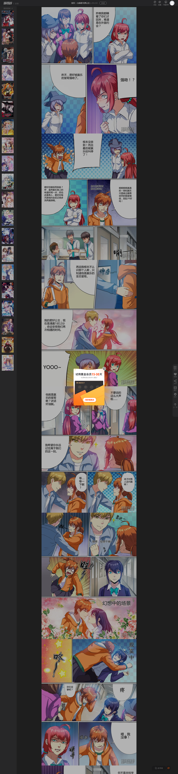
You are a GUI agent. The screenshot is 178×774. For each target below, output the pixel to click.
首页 (73, 3)
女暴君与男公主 (83, 3)
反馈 (17, 3)
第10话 (95, 3)
